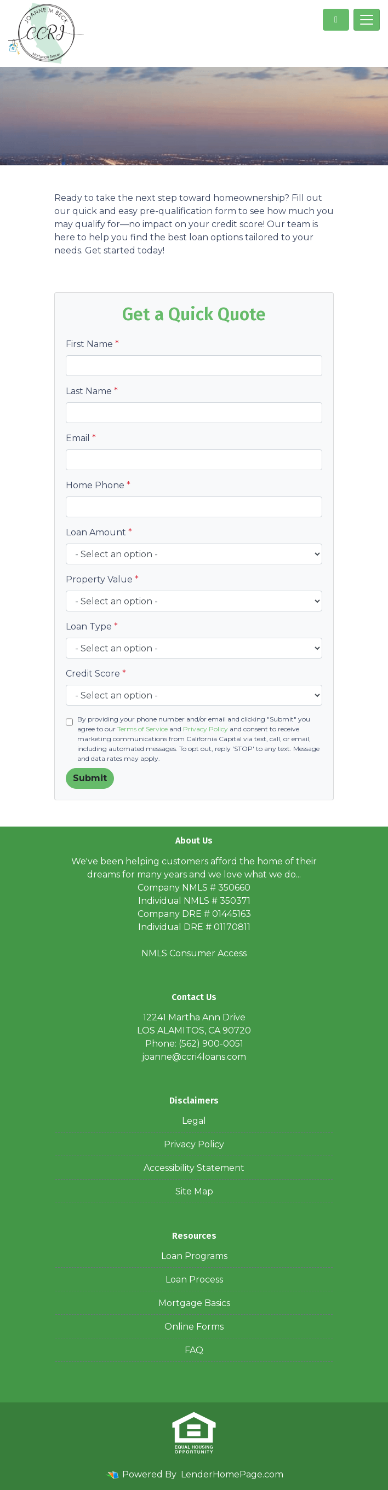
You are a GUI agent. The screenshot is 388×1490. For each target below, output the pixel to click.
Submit (90, 778)
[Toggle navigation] (366, 20)
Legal (194, 1121)
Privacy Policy (205, 729)
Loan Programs (194, 1256)
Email (81, 438)
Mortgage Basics (194, 1303)
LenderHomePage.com (232, 1474)
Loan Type (92, 626)
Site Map (194, 1191)
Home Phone (98, 485)
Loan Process (194, 1279)
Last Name (92, 391)
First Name (92, 344)
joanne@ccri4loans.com (194, 1057)
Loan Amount (99, 532)
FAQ (194, 1350)
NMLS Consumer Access (194, 953)
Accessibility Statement (194, 1168)
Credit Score (96, 673)
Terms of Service (142, 729)
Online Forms (194, 1326)
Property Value (102, 579)
